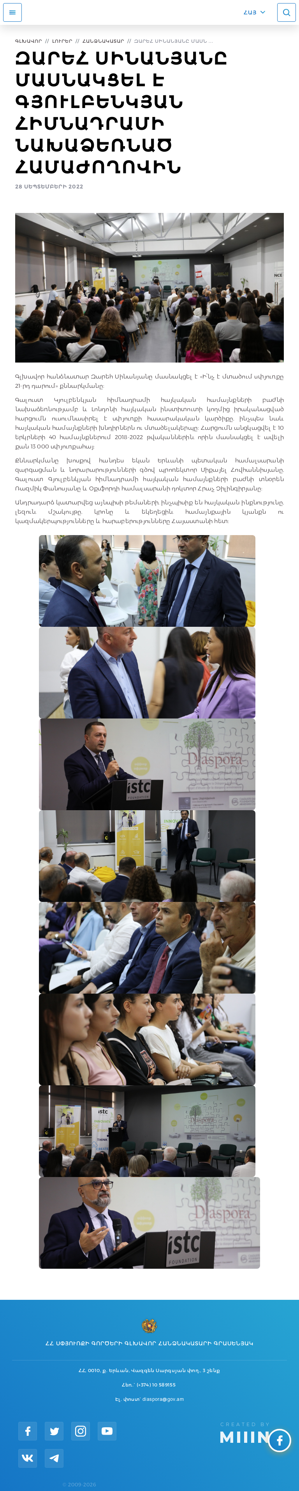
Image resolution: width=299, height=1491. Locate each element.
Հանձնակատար (103, 41)
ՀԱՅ (250, 12)
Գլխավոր (28, 41)
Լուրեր (62, 41)
